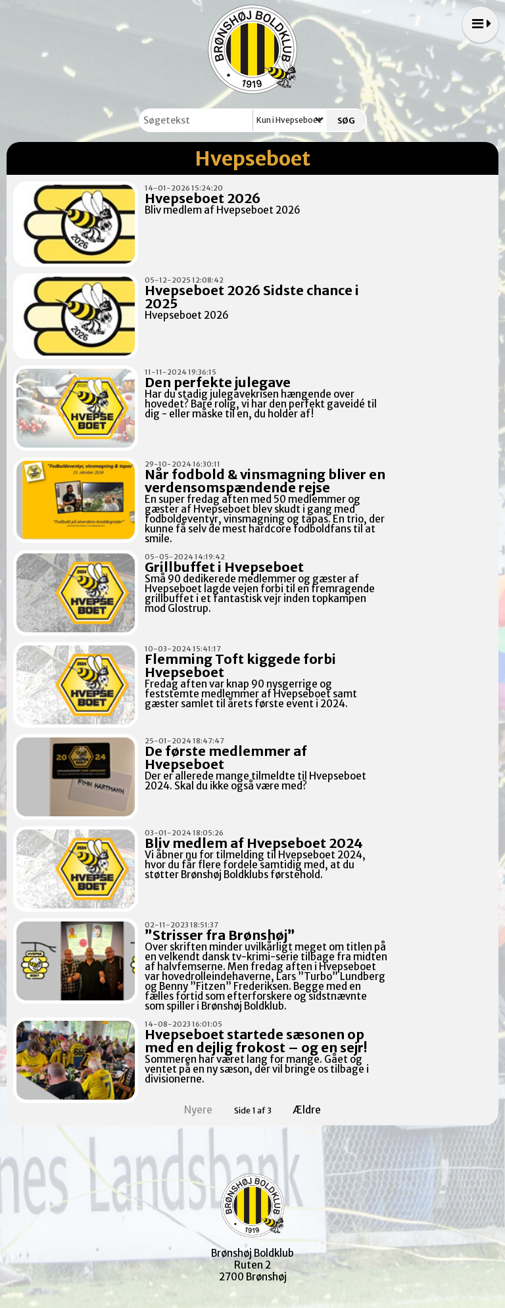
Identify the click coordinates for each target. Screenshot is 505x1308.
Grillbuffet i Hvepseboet (224, 567)
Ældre (316, 1110)
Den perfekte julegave (218, 382)
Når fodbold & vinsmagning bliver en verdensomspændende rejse (265, 481)
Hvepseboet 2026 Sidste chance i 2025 (252, 297)
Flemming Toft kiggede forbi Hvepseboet (240, 665)
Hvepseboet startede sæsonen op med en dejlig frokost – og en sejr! (256, 1041)
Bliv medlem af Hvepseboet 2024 (254, 843)
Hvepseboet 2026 (202, 198)
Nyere (190, 1110)
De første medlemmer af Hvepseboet (226, 757)
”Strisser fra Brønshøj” (220, 935)
